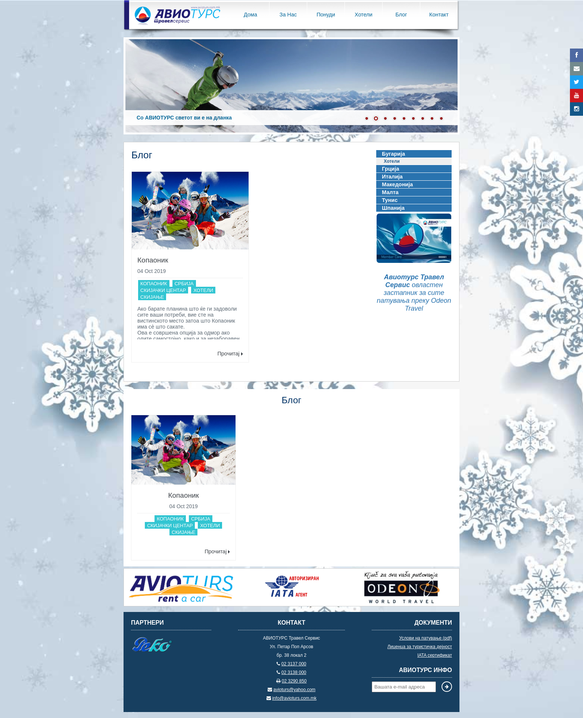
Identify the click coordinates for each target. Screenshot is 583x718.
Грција (390, 169)
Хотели (363, 15)
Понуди (326, 15)
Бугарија (393, 154)
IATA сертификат (434, 655)
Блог (401, 15)
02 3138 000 (293, 672)
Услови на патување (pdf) (425, 638)
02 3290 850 (294, 681)
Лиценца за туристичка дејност (419, 646)
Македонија (397, 184)
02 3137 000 (293, 663)
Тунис (390, 200)
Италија (392, 177)
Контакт (439, 15)
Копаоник (152, 260)
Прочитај (230, 354)
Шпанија (393, 208)
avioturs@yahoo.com (294, 689)
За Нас (288, 15)
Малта (390, 192)
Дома (250, 15)
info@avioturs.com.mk (294, 698)
